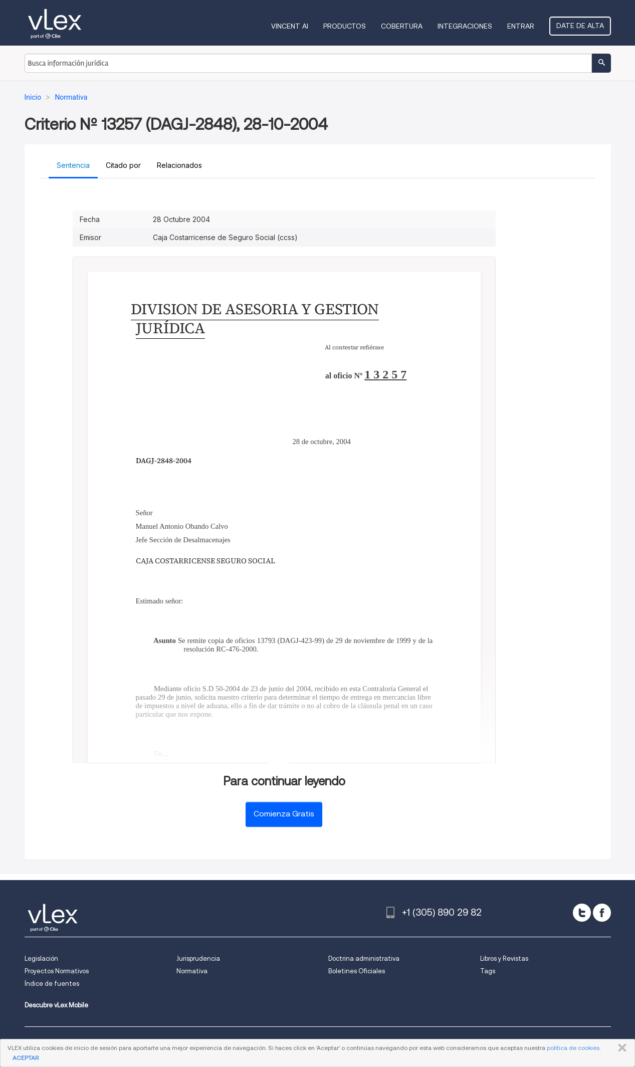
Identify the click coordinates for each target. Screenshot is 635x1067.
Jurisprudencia (198, 958)
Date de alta (580, 26)
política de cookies (573, 1047)
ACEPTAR (26, 1057)
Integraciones (465, 26)
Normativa (191, 971)
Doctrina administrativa (363, 958)
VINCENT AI (289, 26)
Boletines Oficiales (356, 971)
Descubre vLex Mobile (56, 1005)
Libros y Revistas (504, 958)
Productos (344, 26)
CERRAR (620, 1048)
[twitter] (582, 913)
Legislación (41, 958)
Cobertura (401, 26)
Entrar (520, 26)
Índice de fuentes (52, 983)
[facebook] (602, 913)
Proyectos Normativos (57, 971)
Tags (487, 971)
